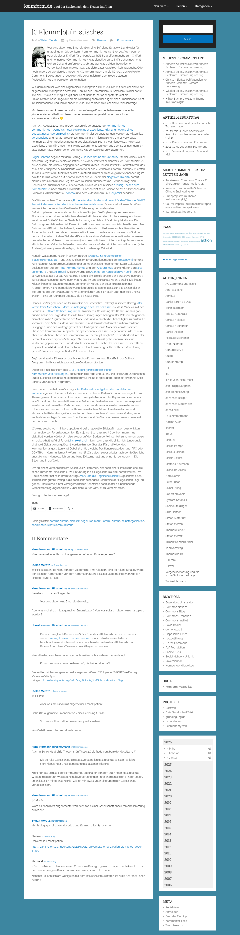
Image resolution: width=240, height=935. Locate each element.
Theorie (101, 40)
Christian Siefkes (175, 79)
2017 (167, 815)
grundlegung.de (175, 717)
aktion (206, 240)
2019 (167, 802)
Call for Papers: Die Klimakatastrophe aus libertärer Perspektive (188, 205)
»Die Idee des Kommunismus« (99, 157)
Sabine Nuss (173, 652)
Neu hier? (160, 6)
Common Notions (176, 607)
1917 (205, 233)
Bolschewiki (125, 259)
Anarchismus (105, 267)
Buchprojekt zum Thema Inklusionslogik (181, 197)
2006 (168, 885)
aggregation (184, 241)
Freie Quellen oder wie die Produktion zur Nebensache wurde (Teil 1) (187, 134)
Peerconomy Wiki (176, 726)
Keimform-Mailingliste (179, 686)
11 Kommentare (123, 40)
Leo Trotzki (59, 271)
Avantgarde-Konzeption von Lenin (111, 271)
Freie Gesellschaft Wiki (179, 712)
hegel (84, 521)
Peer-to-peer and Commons (189, 142)
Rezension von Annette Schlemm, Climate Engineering (187, 65)
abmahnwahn (167, 237)
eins (71, 440)
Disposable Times (176, 634)
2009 (168, 866)
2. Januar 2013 (48, 836)
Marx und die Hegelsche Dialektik (100, 476)
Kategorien (202, 6)
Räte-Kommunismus (72, 267)
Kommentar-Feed (176, 920)
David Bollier (173, 625)
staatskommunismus (60, 525)
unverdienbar (174, 661)
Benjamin (115, 193)
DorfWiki (171, 708)
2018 (167, 809)
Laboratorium (174, 721)
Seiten (180, 6)
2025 (168, 764)
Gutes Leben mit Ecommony (189, 146)
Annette (170, 64)
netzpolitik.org (174, 638)
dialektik (75, 521)
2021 (167, 790)
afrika (202, 237)
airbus (191, 241)
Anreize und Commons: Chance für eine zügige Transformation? (187, 182)
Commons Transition (178, 616)
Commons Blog (175, 611)
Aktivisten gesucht (180, 245)
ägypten (188, 237)
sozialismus (39, 525)
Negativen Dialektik (118, 177)
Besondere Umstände (179, 602)
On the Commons (176, 643)
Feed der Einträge (176, 916)
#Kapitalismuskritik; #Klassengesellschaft (175, 233)
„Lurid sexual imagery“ (179, 211)
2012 (167, 847)
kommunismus (111, 521)
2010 (167, 859)
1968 (208, 233)
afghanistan (195, 237)
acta (183, 237)
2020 (168, 796)
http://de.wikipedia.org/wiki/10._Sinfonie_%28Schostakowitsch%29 (82, 680)
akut (188, 245)
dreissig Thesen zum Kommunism (69, 638)
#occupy (192, 233)
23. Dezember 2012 (79, 550)
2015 (167, 828)
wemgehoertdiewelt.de (180, 665)
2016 (167, 821)
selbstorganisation (133, 521)
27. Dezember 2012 (79, 589)
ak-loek (198, 241)
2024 (168, 771)
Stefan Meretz (48, 40)
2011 (167, 853)
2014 (167, 834)
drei (84, 440)
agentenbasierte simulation (171, 241)
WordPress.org (175, 925)
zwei (77, 440)
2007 (168, 878)
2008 (168, 872)
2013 (167, 840)
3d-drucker (199, 233)
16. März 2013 (50, 861)
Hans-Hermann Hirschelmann (51, 549)
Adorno (70, 193)
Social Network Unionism (181, 656)
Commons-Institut (177, 620)
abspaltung (177, 237)
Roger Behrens (41, 157)
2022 (168, 783)
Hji (167, 98)
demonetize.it (174, 629)
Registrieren (173, 907)
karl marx (94, 521)
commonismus (59, 521)
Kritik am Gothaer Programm (62, 311)
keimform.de (68, 6)
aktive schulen (168, 245)
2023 (168, 777)
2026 (168, 742)
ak (194, 241)
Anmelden (172, 911)
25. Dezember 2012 (59, 565)
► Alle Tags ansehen (175, 259)
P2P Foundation (175, 647)
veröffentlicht (40, 137)
